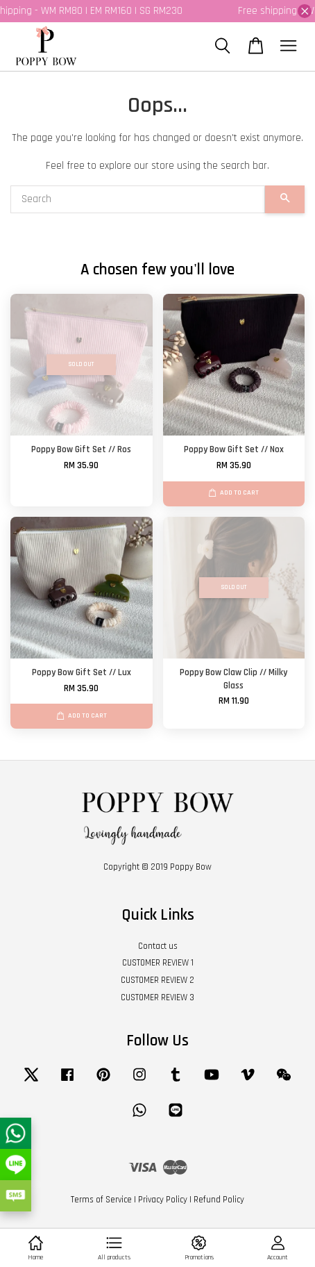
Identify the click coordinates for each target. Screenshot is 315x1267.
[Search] (137, 199)
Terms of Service (101, 1199)
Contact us (158, 946)
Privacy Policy (162, 1199)
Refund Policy (219, 1199)
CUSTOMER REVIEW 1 (158, 962)
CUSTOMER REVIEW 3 (157, 997)
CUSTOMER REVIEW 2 (157, 980)
